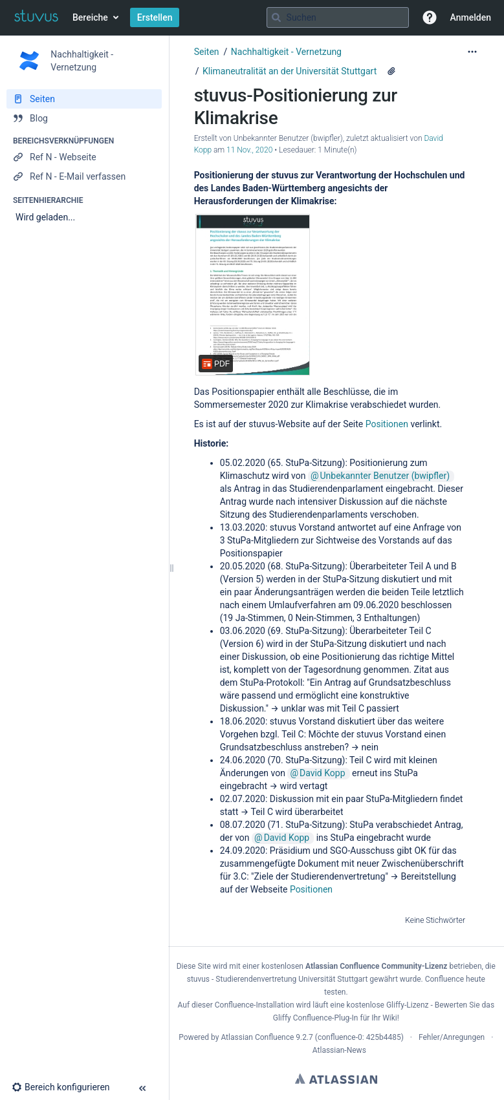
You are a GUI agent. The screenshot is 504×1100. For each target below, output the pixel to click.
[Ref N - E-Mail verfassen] (84, 176)
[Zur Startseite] (36, 17)
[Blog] (84, 118)
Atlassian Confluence (257, 1037)
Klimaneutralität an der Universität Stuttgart (290, 71)
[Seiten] (84, 99)
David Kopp (322, 773)
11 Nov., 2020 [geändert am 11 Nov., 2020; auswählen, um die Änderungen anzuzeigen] (249, 149)
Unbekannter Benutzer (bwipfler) (385, 476)
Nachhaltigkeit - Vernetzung (286, 52)
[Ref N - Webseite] (84, 157)
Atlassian (336, 1078)
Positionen (387, 424)
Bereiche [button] (90, 17)
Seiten (206, 52)
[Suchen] (276, 17)
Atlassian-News (339, 1050)
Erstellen (155, 17)
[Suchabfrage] (338, 17)
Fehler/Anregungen (452, 1037)
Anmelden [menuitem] (470, 17)
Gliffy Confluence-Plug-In (316, 1017)
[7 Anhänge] (391, 71)
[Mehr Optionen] (472, 51)
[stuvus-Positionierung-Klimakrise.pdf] (253, 294)
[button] (429, 17)
